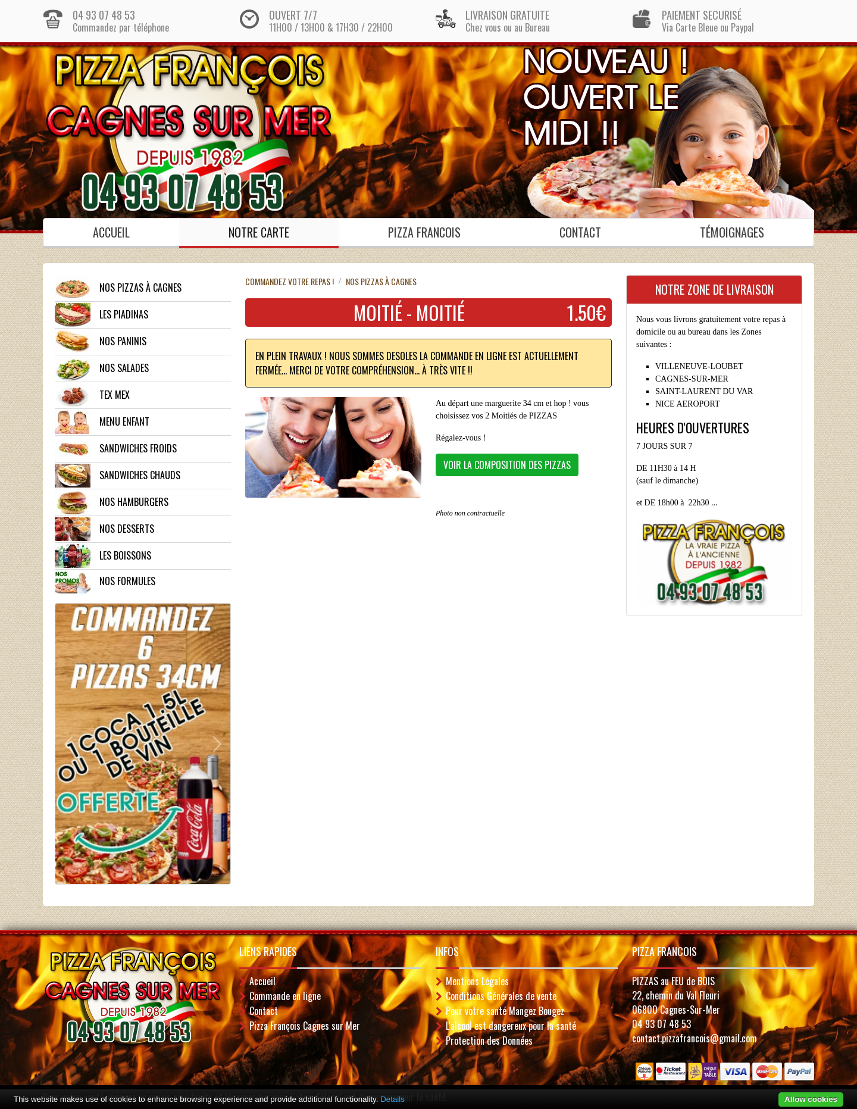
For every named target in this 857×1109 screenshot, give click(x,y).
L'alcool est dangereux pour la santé (511, 1026)
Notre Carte (259, 232)
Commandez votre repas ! (289, 281)
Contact (580, 232)
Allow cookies (810, 1099)
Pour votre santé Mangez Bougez (505, 1011)
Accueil (111, 232)
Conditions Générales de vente (501, 996)
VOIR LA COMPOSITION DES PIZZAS (507, 465)
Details (392, 1099)
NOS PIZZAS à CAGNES (381, 281)
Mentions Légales (477, 981)
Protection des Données (489, 1040)
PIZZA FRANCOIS (424, 232)
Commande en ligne (285, 996)
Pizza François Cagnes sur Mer (304, 1026)
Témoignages (732, 232)
